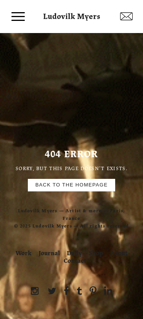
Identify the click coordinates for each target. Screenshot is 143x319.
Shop (96, 253)
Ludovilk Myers (71, 15)
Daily (74, 253)
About (119, 253)
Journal (49, 253)
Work (24, 253)
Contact (75, 261)
